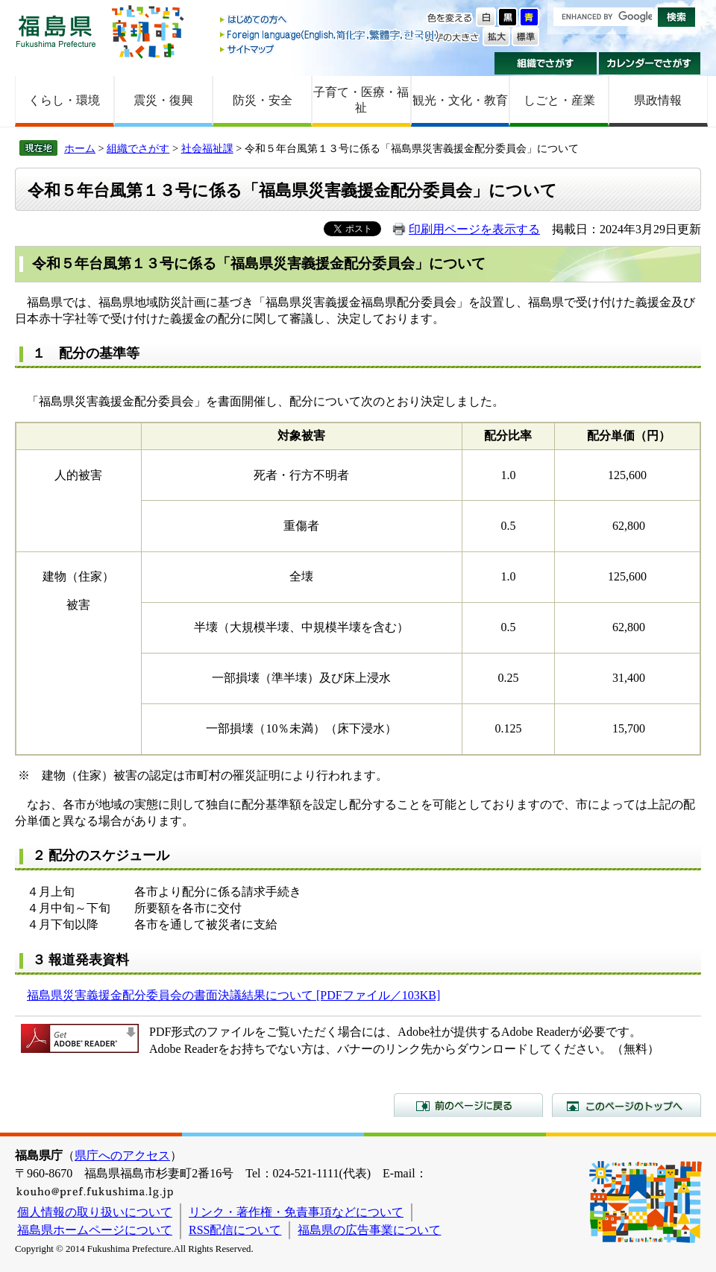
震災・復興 (163, 100)
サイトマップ (330, 49)
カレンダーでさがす (650, 63)
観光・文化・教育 (460, 100)
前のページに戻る (468, 1105)
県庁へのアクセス (122, 1155)
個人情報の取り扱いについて (94, 1212)
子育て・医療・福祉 (361, 100)
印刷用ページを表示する (474, 229)
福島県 (56, 30)
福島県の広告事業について (369, 1230)
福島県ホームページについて (94, 1230)
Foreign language (330, 35)
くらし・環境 (64, 100)
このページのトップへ (626, 1105)
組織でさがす (545, 63)
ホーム (79, 148)
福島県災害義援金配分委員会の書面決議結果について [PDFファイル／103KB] (233, 995)
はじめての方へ (330, 20)
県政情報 (658, 100)
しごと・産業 (559, 100)
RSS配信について (235, 1230)
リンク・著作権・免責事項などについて (296, 1212)
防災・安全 (262, 100)
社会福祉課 (207, 148)
